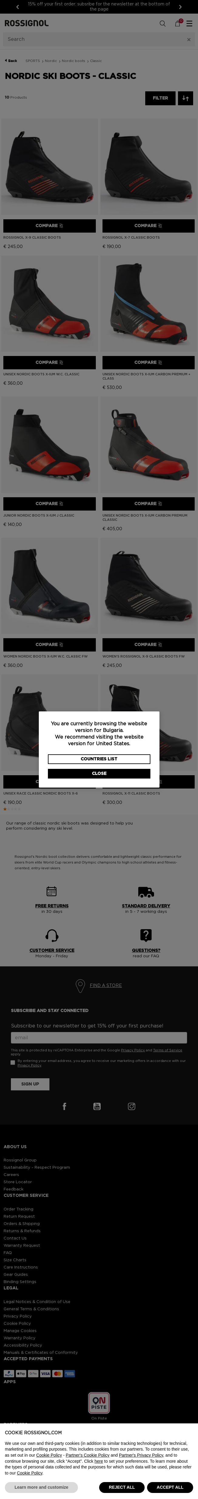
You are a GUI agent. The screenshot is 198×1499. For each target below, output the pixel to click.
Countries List (99, 759)
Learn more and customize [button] (41, 1487)
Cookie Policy (49, 1455)
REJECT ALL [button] (122, 1487)
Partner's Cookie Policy (87, 1455)
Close (99, 774)
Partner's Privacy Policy (141, 1455)
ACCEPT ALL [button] (170, 1487)
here (99, 1461)
